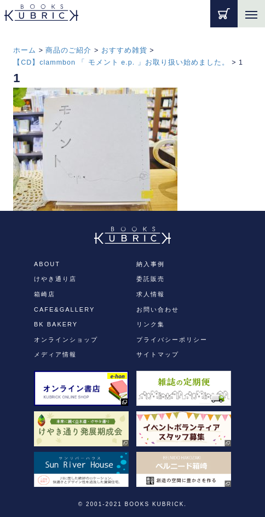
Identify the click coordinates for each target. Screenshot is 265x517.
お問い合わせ (157, 309)
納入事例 (150, 264)
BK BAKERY (56, 324)
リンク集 (150, 324)
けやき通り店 (55, 278)
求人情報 (150, 294)
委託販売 (150, 278)
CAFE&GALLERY (64, 309)
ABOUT (47, 264)
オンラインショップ (66, 339)
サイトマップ (157, 354)
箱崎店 (44, 294)
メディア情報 (55, 354)
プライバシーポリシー (172, 339)
